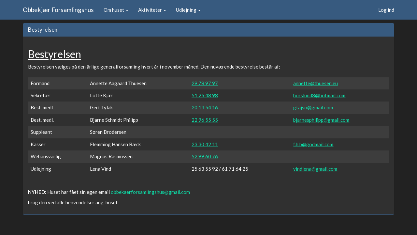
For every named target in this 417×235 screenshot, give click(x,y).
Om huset (116, 10)
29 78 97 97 (205, 83)
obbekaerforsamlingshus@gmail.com (150, 192)
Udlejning (188, 10)
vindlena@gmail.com (315, 169)
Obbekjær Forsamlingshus (58, 9)
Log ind (386, 10)
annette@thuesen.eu (315, 83)
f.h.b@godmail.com (313, 144)
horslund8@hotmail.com (319, 95)
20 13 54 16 (205, 107)
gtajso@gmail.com (313, 107)
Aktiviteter (152, 10)
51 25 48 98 (205, 95)
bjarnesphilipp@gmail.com (321, 120)
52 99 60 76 (205, 156)
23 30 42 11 (205, 144)
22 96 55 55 (205, 120)
